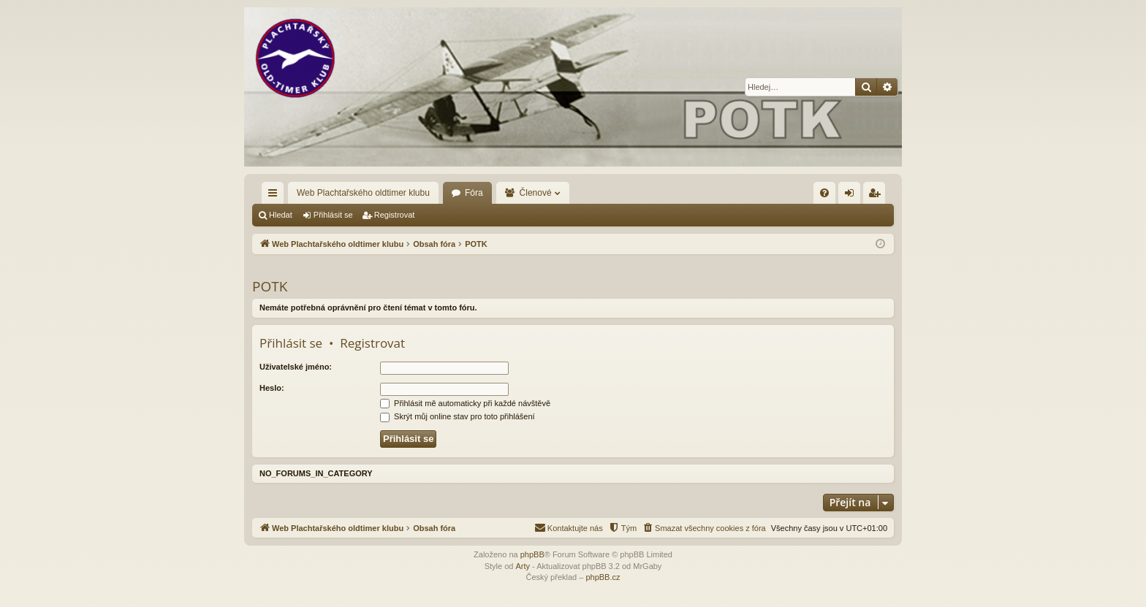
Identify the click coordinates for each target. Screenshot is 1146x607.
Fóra (474, 193)
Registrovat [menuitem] (877, 196)
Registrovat (394, 214)
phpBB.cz (602, 577)
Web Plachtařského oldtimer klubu (363, 193)
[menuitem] (824, 193)
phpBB (532, 554)
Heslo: (271, 387)
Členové (536, 193)
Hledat (280, 214)
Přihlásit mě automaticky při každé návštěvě (465, 403)
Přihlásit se (333, 214)
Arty (522, 566)
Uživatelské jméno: (295, 366)
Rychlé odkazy (275, 196)
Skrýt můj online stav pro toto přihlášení (457, 416)
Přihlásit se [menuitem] (852, 196)
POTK (269, 286)
